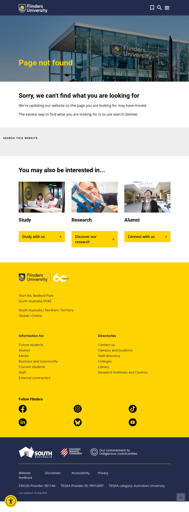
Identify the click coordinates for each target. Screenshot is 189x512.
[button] (152, 7)
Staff (22, 372)
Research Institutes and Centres (123, 372)
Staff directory (109, 356)
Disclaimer (53, 473)
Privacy (103, 473)
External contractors (34, 378)
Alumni (24, 350)
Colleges (105, 361)
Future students (31, 345)
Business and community (38, 361)
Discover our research (94, 239)
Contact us (106, 345)
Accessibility (81, 473)
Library (103, 367)
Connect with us (147, 236)
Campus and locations (115, 350)
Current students (32, 367)
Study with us (41, 236)
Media (24, 356)
